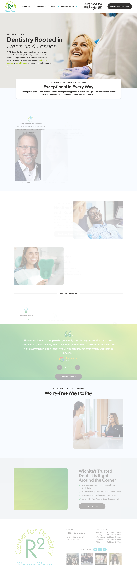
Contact (73, 6)
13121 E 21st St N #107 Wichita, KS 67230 (93, 8)
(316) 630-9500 (93, 4)
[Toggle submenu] (31, 6)
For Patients (54, 6)
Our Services (40, 6)
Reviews (64, 6)
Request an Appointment (119, 6)
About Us (27, 6)
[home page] (10, 6)
